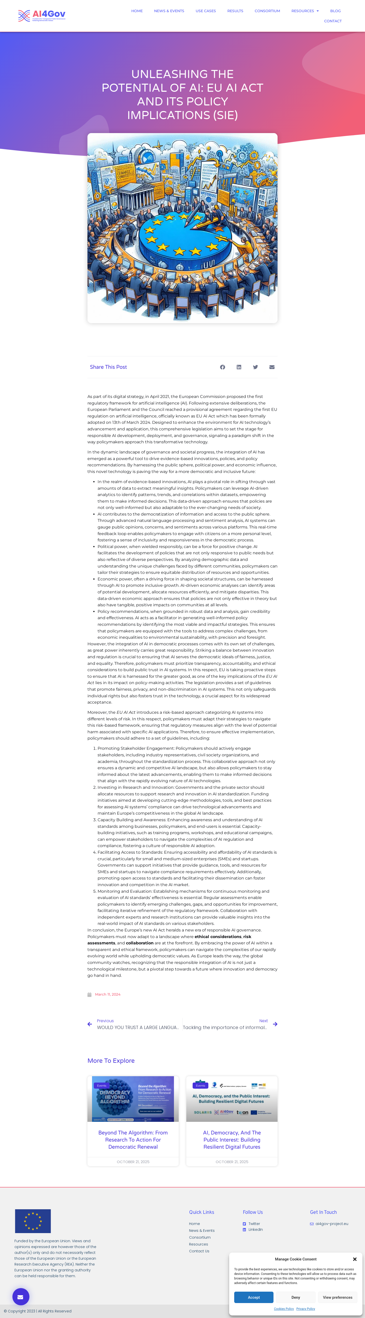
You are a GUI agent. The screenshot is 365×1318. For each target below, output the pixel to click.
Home (137, 11)
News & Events (169, 11)
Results (235, 11)
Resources (305, 11)
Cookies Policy (284, 1309)
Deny (295, 1297)
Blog (335, 11)
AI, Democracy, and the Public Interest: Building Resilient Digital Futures (232, 1140)
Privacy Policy (305, 1309)
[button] (354, 1259)
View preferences (337, 1297)
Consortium (267, 11)
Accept (254, 1297)
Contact (333, 21)
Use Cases (206, 11)
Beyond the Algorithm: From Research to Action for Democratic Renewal (133, 1140)
